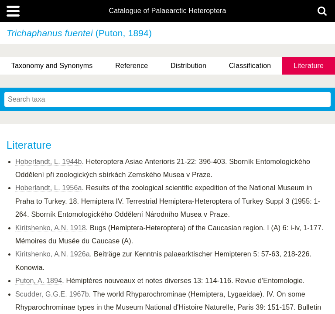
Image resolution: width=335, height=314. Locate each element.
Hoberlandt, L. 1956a (48, 187)
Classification (250, 65)
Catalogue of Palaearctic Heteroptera (167, 10)
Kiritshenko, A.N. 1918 (50, 228)
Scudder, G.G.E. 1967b (52, 294)
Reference (131, 65)
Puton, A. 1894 (38, 280)
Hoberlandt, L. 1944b (48, 161)
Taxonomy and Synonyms (52, 65)
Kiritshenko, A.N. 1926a (52, 254)
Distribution (188, 65)
